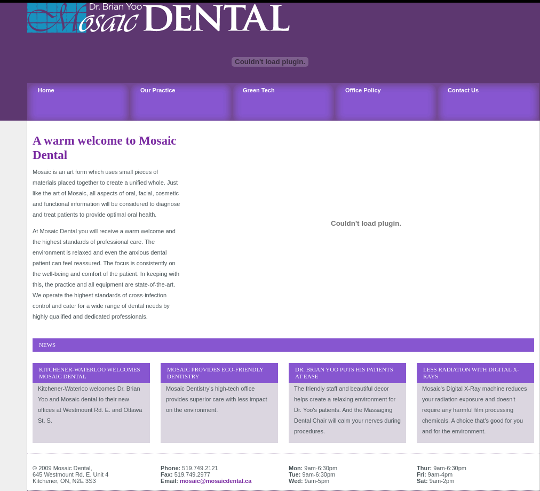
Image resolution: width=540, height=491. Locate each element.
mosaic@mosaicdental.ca (215, 481)
